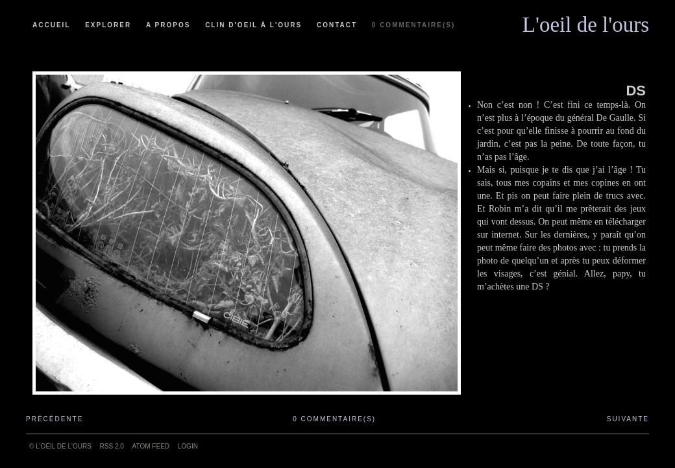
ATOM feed (150, 446)
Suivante (628, 419)
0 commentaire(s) (413, 25)
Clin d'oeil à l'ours (253, 25)
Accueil (51, 25)
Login (188, 446)
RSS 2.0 (112, 446)
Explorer (108, 25)
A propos (168, 25)
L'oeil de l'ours (585, 21)
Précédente (54, 419)
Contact (337, 25)
